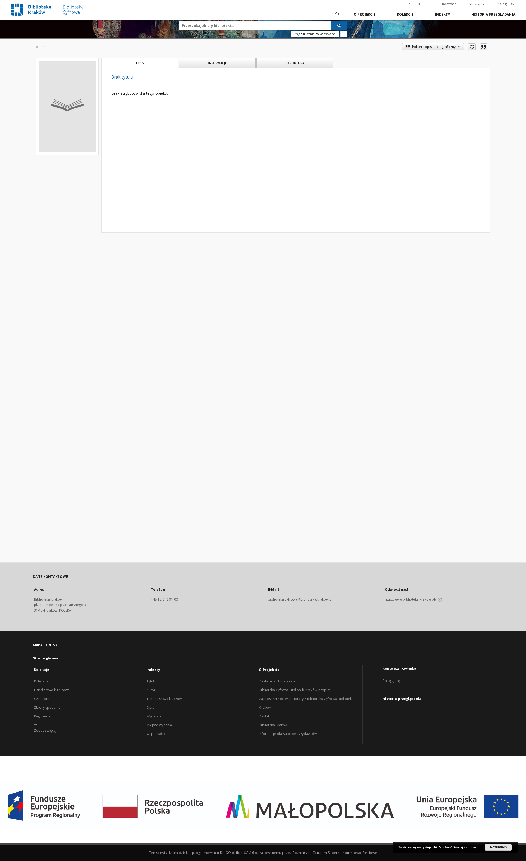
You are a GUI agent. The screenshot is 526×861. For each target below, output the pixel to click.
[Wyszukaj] (339, 25)
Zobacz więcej (45, 730)
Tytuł (150, 681)
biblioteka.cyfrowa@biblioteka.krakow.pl (300, 599)
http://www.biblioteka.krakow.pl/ (413, 599)
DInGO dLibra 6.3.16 (237, 852)
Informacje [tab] (217, 63)
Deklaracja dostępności (277, 681)
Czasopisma (43, 698)
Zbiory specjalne (47, 707)
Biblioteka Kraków (273, 725)
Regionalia (42, 716)
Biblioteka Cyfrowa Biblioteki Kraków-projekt (294, 690)
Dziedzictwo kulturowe (52, 690)
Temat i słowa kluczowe (165, 698)
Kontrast (449, 4)
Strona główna (46, 658)
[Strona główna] (337, 14)
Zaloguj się (506, 4)
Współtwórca (157, 733)
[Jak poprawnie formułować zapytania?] (343, 34)
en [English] (418, 4)
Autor (151, 690)
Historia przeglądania (493, 14)
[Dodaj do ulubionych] (472, 46)
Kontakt (265, 716)
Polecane (41, 681)
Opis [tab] (140, 63)
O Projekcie (365, 14)
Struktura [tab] (294, 63)
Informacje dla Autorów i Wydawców (288, 733)
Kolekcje (405, 14)
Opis (150, 707)
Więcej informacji (466, 847)
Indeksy (442, 14)
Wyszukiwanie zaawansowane (315, 34)
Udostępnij (477, 4)
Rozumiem (498, 847)
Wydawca (154, 716)
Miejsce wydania (159, 725)
